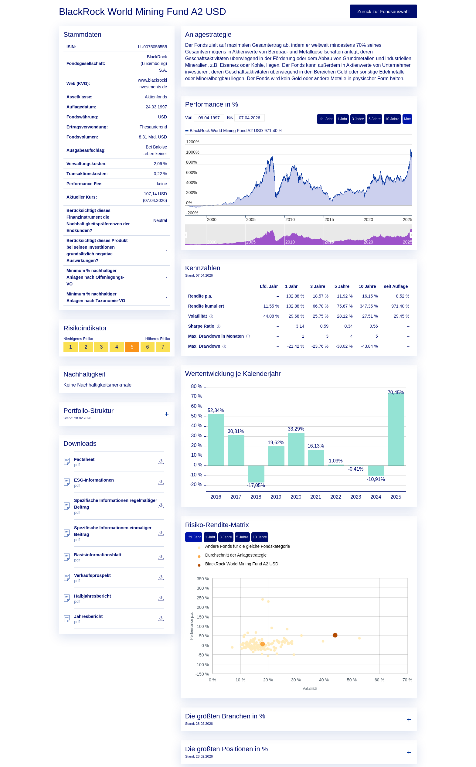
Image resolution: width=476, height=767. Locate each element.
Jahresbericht (119, 619)
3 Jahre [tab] (226, 537)
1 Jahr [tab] (210, 537)
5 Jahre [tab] (242, 537)
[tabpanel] (299, 618)
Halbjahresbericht (119, 599)
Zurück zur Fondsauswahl (383, 11)
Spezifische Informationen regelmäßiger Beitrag (119, 506)
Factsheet (119, 462)
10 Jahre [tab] (260, 537)
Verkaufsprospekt (119, 578)
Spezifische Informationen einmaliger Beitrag (119, 533)
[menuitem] (298, 235)
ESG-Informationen (119, 483)
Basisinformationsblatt (119, 557)
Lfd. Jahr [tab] (194, 537)
